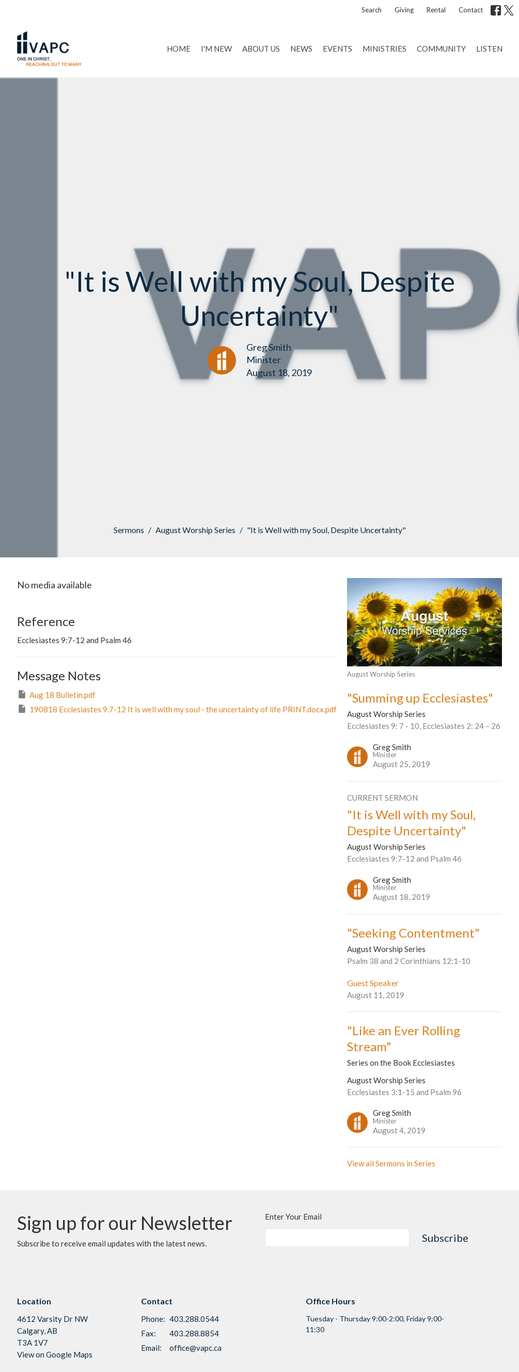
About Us (261, 48)
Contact (471, 10)
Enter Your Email (293, 1216)
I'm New (216, 48)
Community (441, 48)
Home (179, 48)
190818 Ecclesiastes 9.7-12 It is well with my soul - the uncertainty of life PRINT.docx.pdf (177, 709)
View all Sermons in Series (391, 1163)
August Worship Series (195, 530)
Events (337, 48)
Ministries (384, 48)
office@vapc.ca (195, 1347)
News (301, 48)
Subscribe (445, 1237)
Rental (436, 10)
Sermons (129, 530)
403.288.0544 (194, 1318)
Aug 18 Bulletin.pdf (56, 694)
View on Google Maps (54, 1354)
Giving (404, 10)
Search (371, 10)
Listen (489, 48)
